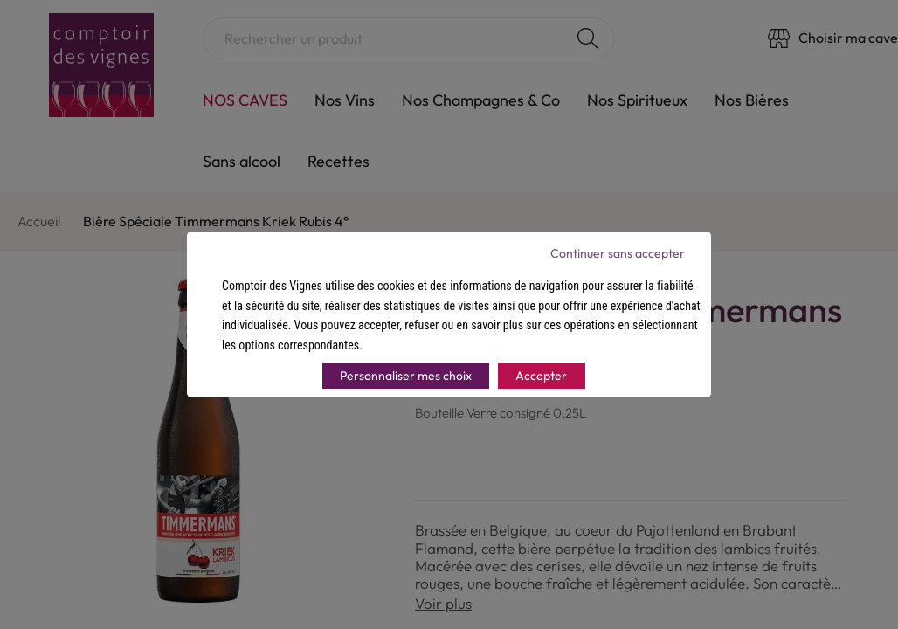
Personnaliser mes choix (406, 376)
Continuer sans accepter (617, 253)
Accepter (541, 376)
